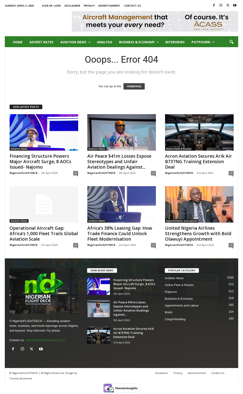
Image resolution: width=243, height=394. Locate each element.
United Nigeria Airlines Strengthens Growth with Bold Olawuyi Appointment (198, 233)
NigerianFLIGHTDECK (23, 173)
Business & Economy (139, 42)
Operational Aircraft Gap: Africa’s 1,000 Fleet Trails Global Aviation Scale (44, 233)
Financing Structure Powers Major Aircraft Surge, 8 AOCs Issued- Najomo (40, 161)
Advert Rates (41, 42)
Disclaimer (72, 5)
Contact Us (132, 5)
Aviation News (75, 42)
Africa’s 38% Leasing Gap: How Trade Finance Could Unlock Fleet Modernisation (119, 233)
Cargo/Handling (175, 319)
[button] (231, 42)
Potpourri (203, 42)
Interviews (175, 42)
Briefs (168, 312)
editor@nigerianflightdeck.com (45, 340)
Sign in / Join (51, 5)
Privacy (89, 5)
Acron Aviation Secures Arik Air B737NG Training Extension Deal (198, 161)
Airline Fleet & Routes (178, 148)
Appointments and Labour (181, 220)
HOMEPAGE (134, 86)
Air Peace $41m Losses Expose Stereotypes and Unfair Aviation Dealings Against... (119, 161)
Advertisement (109, 5)
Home (18, 42)
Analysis (104, 42)
